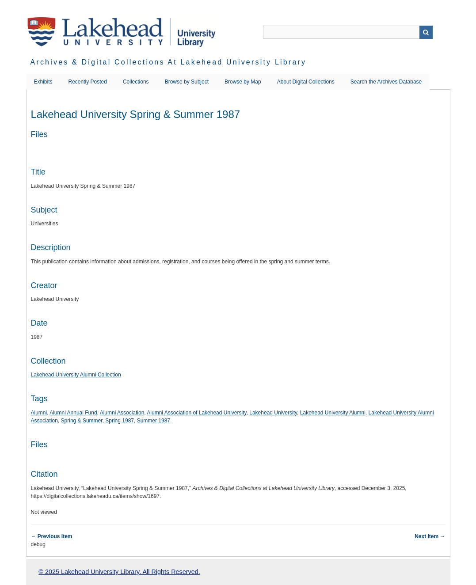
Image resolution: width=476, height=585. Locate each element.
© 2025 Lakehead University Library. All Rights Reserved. (119, 571)
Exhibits (43, 82)
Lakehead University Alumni (333, 413)
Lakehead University (273, 413)
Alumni (39, 413)
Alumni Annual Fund (73, 413)
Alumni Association (122, 413)
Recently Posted (88, 82)
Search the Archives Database (386, 82)
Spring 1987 (119, 421)
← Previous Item (51, 536)
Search (426, 32)
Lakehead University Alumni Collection (76, 375)
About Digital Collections (306, 82)
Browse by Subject (187, 82)
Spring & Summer (82, 421)
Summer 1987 (153, 421)
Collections (136, 82)
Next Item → (430, 536)
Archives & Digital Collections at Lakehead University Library (168, 62)
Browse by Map (243, 82)
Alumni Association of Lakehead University (196, 413)
